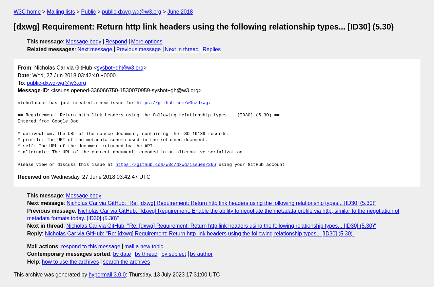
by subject (173, 254)
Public (88, 12)
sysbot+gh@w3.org (120, 68)
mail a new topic (143, 246)
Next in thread (182, 49)
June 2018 (180, 12)
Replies (212, 49)
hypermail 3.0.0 (106, 275)
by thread (146, 254)
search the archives (126, 262)
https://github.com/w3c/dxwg (172, 103)
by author (201, 254)
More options (147, 41)
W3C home (27, 12)
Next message (95, 49)
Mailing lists (61, 12)
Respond (116, 41)
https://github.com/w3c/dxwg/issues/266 (166, 165)
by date (122, 254)
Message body (83, 41)
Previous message (138, 49)
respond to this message (90, 246)
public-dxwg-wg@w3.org (131, 12)
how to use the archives (70, 262)
